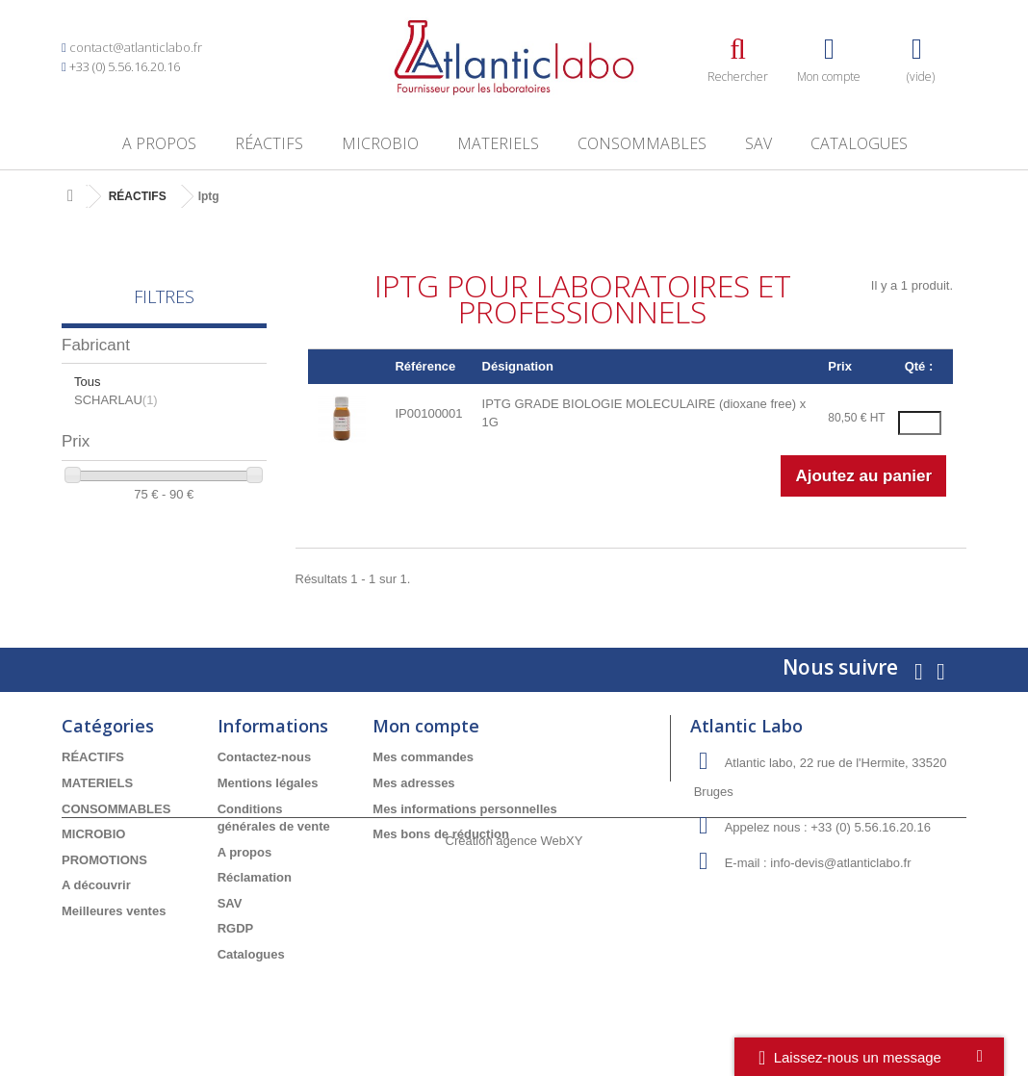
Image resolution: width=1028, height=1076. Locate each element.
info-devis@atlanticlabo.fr (840, 863)
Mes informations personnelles (464, 809)
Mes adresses (413, 783)
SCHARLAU (116, 400)
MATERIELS (498, 143)
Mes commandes (423, 757)
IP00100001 (428, 413)
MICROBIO (380, 143)
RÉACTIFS (269, 143)
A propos (159, 143)
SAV (758, 143)
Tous (87, 381)
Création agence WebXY (514, 1023)
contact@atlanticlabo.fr (135, 47)
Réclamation (255, 877)
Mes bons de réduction (441, 834)
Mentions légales (268, 783)
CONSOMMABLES (642, 143)
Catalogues (859, 143)
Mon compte (426, 725)
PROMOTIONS (104, 860)
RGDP (236, 928)
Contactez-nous (265, 757)
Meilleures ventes (114, 911)
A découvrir (96, 885)
